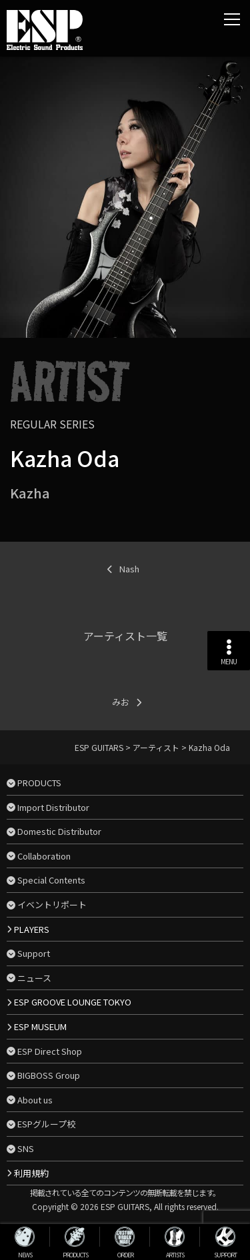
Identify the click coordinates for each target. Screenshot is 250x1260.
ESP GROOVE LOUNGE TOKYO (72, 1001)
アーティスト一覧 (125, 636)
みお (120, 702)
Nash (129, 568)
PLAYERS (31, 929)
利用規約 (31, 1173)
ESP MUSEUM (40, 1026)
